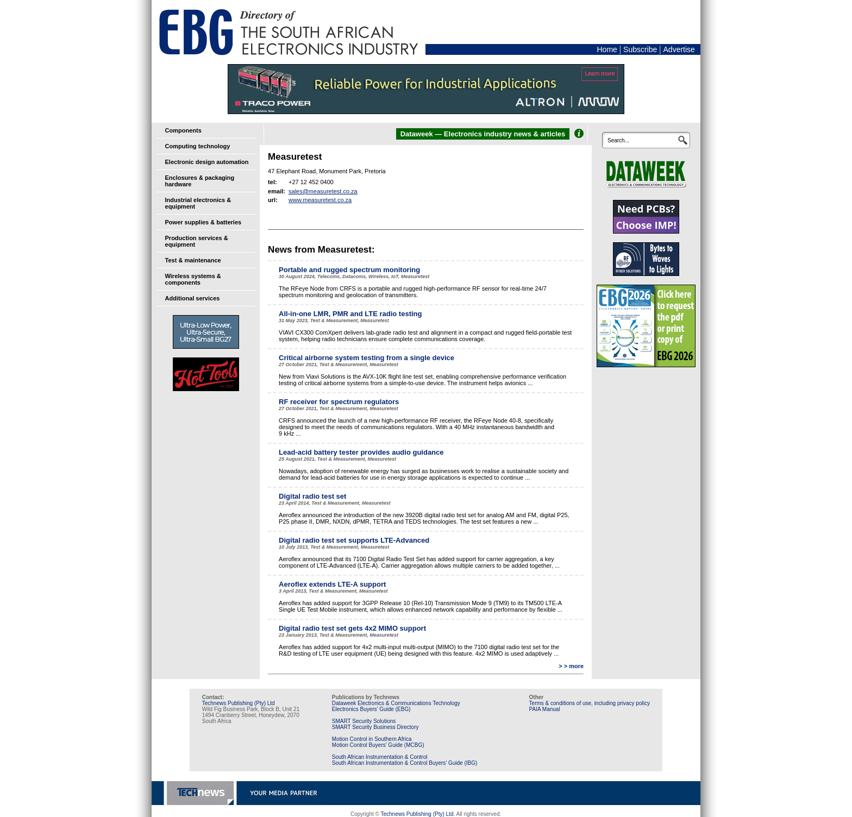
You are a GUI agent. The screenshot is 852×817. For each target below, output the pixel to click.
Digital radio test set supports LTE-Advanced (354, 540)
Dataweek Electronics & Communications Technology (396, 703)
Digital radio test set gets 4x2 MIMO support (352, 628)
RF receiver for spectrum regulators (339, 402)
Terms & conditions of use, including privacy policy (589, 703)
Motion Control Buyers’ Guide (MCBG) (378, 745)
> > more (571, 666)
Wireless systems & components (193, 279)
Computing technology (197, 146)
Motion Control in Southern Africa (372, 739)
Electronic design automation (207, 162)
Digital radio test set (312, 496)
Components (183, 130)
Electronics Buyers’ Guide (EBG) (371, 709)
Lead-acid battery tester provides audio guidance (361, 452)
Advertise (679, 49)
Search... (618, 140)
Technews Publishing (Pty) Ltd (238, 703)
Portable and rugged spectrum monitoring (349, 270)
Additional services (192, 298)
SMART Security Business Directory (375, 727)
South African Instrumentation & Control (380, 757)
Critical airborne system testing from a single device (366, 358)
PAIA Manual (544, 709)
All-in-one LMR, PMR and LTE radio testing (350, 314)
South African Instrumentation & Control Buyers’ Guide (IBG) (405, 763)
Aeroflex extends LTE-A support (332, 584)
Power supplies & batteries (203, 222)
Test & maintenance (193, 260)
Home (607, 49)
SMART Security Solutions (364, 721)
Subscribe (640, 49)
